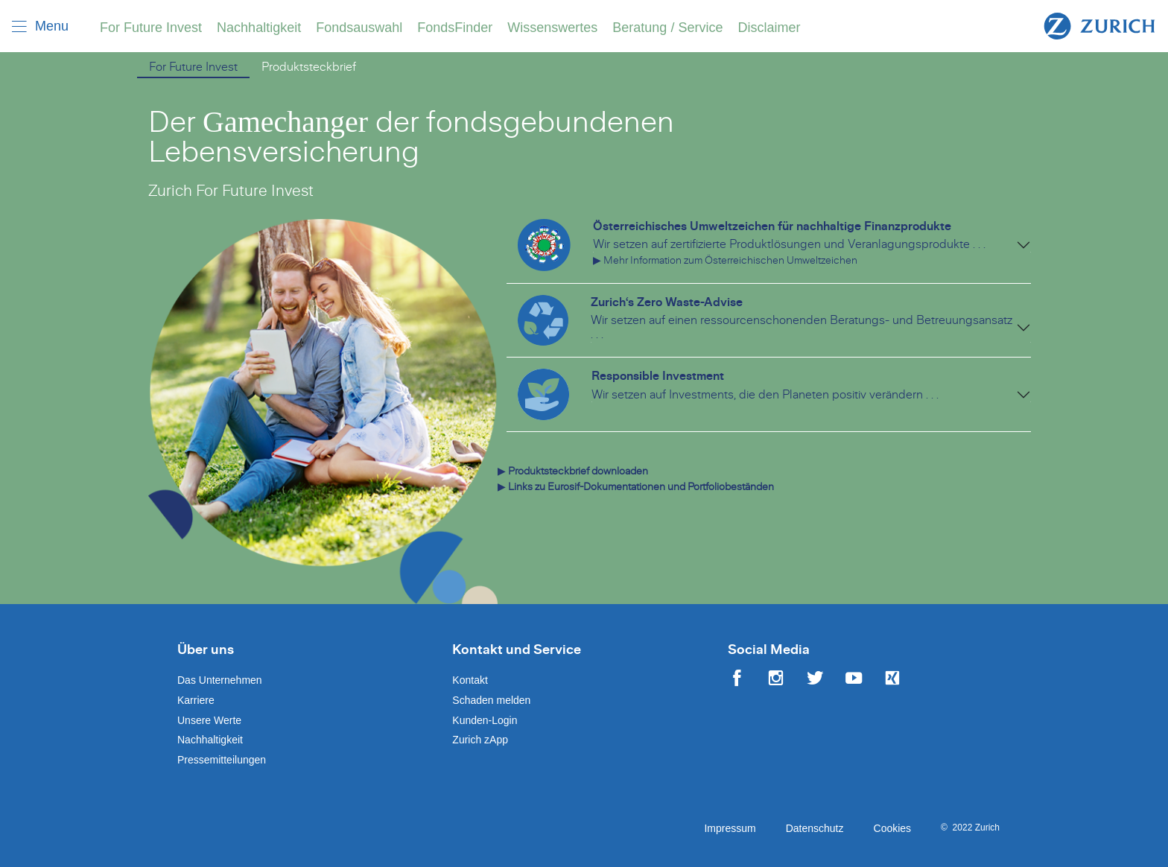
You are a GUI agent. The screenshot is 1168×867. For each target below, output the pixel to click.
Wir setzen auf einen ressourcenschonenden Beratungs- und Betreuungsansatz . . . (801, 327)
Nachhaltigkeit (259, 27)
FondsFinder (454, 27)
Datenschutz (815, 828)
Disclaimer (768, 27)
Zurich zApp (480, 740)
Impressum (729, 828)
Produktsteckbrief (308, 67)
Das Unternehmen (219, 680)
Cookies (893, 828)
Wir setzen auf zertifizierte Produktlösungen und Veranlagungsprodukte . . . (789, 244)
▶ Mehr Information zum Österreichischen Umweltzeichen (725, 260)
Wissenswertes (552, 27)
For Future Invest (151, 27)
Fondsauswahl (359, 27)
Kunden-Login (484, 720)
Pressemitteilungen (221, 760)
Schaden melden (491, 700)
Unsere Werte (209, 720)
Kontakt (469, 680)
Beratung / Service (667, 27)
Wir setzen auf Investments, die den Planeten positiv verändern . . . (765, 395)
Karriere (196, 700)
